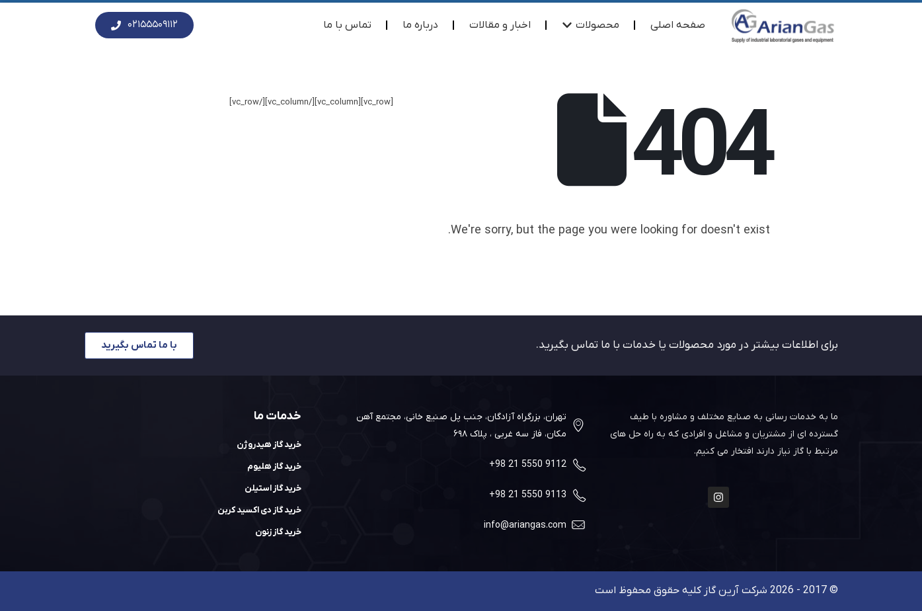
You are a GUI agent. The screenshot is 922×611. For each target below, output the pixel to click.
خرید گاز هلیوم (274, 466)
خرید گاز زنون (278, 532)
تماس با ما (347, 25)
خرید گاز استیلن (273, 488)
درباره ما (420, 25)
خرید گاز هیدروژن (269, 444)
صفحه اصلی (677, 25)
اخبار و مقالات (500, 25)
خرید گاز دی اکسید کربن (259, 510)
